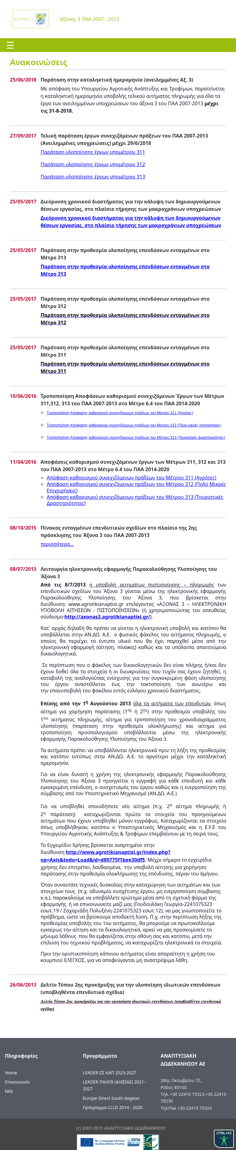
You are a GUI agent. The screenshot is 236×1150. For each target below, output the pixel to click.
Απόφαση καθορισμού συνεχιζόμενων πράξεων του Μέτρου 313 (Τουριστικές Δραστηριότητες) (135, 500)
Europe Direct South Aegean (111, 1098)
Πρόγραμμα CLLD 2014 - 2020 (112, 1107)
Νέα (9, 1091)
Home (11, 1073)
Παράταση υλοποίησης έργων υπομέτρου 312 (93, 164)
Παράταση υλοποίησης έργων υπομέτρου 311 (93, 152)
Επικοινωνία (17, 1082)
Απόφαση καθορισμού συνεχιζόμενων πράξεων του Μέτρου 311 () (131, 477)
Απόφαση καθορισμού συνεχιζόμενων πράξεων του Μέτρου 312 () (136, 487)
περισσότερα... (57, 544)
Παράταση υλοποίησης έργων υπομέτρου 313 (93, 176)
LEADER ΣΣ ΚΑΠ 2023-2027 (109, 1073)
